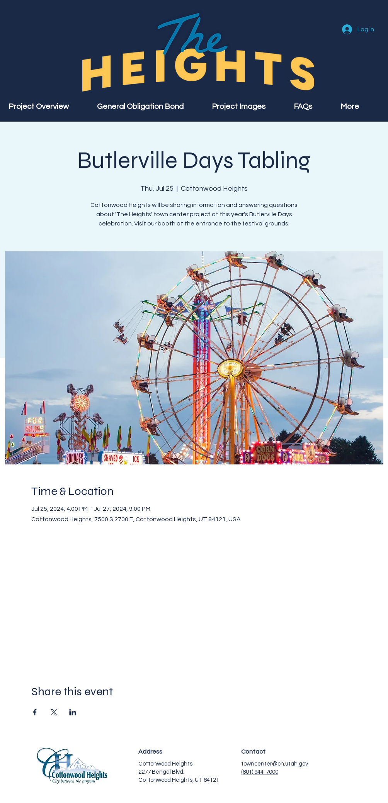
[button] (360, 106)
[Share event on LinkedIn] (73, 712)
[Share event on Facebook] (35, 712)
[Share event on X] (54, 712)
